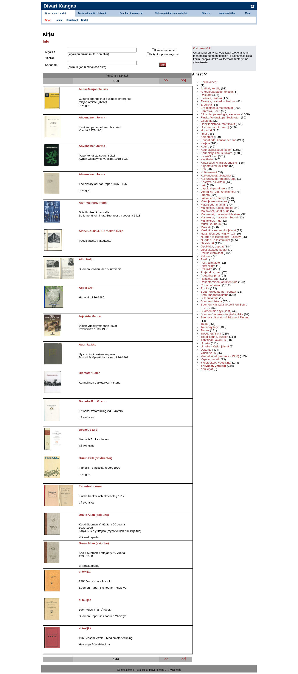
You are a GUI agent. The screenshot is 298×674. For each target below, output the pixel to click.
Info (46, 41)
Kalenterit (207, 136)
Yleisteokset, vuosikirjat (216, 362)
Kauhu (205, 146)
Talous (205, 330)
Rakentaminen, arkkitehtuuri (219, 282)
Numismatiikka (227, 13)
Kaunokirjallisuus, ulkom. (217, 153)
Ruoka (205, 288)
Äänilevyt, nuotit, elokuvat (92, 13)
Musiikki (206, 227)
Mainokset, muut (211, 220)
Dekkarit (206, 95)
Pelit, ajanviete (210, 262)
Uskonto (206, 349)
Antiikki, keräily (210, 88)
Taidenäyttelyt (210, 327)
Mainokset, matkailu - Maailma (221, 214)
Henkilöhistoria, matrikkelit (218, 124)
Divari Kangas (59, 6)
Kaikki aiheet (209, 82)
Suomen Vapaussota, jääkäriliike (222, 314)
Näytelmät (207, 243)
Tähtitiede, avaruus (213, 340)
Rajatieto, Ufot (210, 278)
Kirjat (47, 20)
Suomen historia (211, 301)
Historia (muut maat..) (215, 127)
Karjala (205, 143)
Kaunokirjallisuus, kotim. (216, 149)
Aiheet (199, 74)
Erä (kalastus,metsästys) (217, 107)
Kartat (84, 20)
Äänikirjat (207, 369)
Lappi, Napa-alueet (213, 188)
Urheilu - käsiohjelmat (215, 346)
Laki (203, 185)
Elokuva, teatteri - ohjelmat (218, 101)
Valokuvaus (208, 353)
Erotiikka (206, 104)
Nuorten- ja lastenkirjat (215, 240)
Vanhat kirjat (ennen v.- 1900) (220, 356)
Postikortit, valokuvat (131, 13)
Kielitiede (207, 159)
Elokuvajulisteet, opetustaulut (171, 13)
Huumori (206, 130)
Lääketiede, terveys (213, 198)
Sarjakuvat (72, 20)
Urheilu (205, 343)
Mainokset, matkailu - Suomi (219, 217)
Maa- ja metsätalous (214, 201)
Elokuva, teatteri (211, 98)
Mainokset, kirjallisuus (215, 211)
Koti (203, 169)
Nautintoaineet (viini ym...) (218, 233)
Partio (204, 259)
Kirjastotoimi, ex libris (214, 165)
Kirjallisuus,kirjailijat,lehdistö (219, 162)
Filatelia (206, 13)
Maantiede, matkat (213, 204)
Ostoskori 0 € (202, 48)
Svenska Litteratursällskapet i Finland (225, 317)
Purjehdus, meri (211, 272)
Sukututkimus (209, 298)
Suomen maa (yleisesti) (216, 311)
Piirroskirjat (208, 265)
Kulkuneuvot (209, 172)
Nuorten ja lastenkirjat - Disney (221, 236)
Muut (247, 13)
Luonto (205, 195)
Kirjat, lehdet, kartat (55, 13)
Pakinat (206, 256)
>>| (183, 658)
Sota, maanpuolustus (214, 294)
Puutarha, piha (210, 275)
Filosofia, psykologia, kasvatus (221, 114)
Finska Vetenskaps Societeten (220, 117)
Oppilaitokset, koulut (214, 249)
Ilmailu (205, 133)
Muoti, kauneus (211, 224)
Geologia (207, 120)
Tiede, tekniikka (211, 333)
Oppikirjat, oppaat (212, 246)
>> (166, 658)
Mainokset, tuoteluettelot (217, 207)
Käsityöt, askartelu (213, 182)
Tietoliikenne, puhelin (214, 336)
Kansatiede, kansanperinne (218, 140)
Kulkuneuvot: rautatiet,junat (218, 178)
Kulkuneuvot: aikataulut (216, 175)
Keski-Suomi (209, 156)
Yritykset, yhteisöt (213, 365)
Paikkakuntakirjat (212, 253)
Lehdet (59, 20)
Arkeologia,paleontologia (217, 91)
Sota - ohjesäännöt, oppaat (218, 291)
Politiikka (206, 269)
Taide (204, 323)
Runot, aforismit (211, 285)
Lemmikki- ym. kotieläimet (217, 191)
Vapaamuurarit (210, 359)
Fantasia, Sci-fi (210, 111)
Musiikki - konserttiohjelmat (218, 230)
